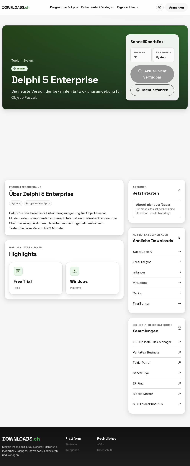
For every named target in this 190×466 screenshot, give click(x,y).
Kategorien (72, 450)
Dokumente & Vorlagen (97, 7)
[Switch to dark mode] (160, 7)
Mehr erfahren (152, 90)
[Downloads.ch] (15, 7)
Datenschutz (104, 450)
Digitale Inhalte (127, 7)
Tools (15, 60)
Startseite (71, 444)
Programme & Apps (64, 7)
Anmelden (176, 7)
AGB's (101, 444)
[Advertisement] (95, 147)
